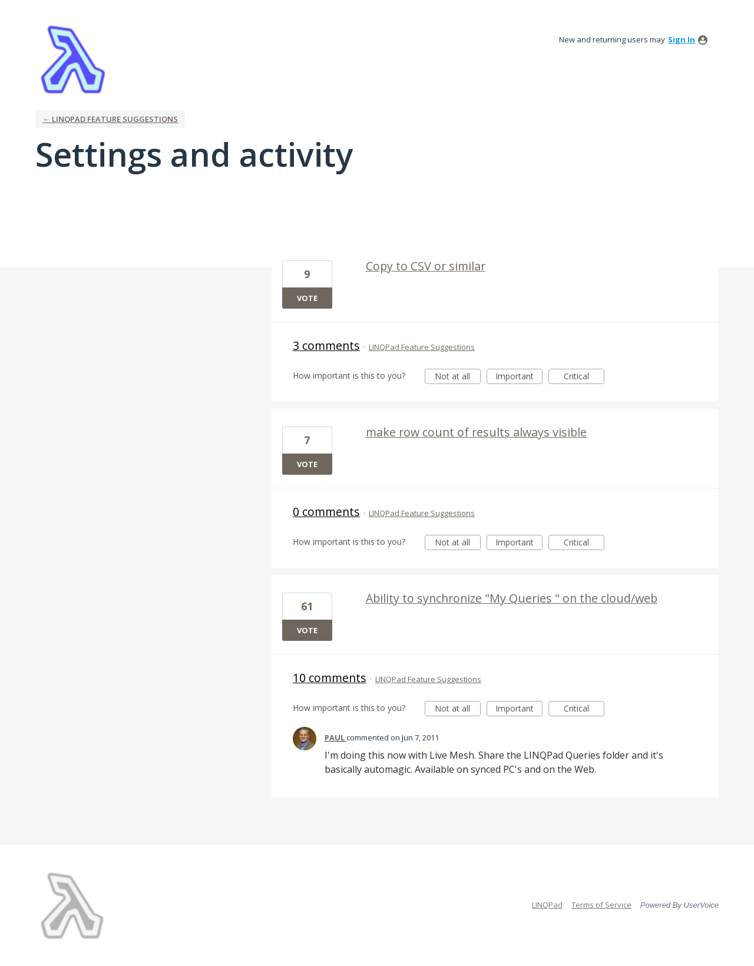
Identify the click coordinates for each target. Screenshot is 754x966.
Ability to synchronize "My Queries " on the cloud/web (511, 598)
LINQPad (547, 904)
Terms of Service (601, 904)
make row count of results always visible (476, 432)
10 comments (329, 678)
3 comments (326, 345)
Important (519, 377)
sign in (681, 39)
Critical (584, 377)
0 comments (326, 512)
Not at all (458, 377)
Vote (307, 298)
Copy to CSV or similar (425, 266)
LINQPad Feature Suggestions (422, 347)
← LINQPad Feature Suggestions (110, 119)
